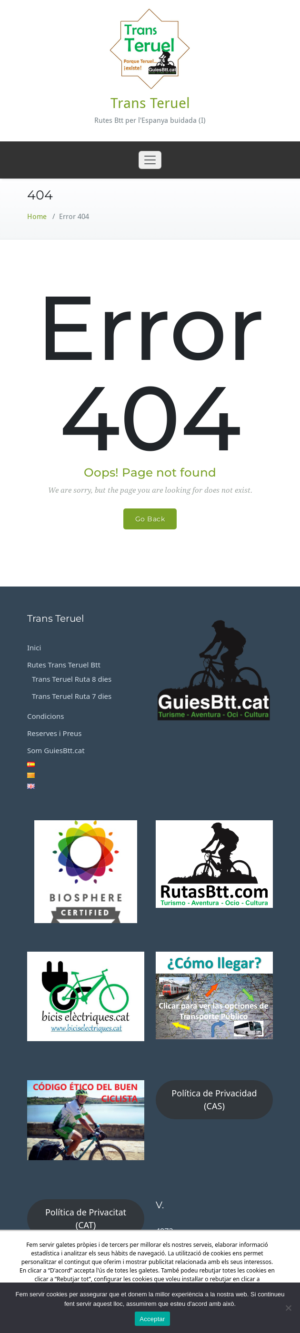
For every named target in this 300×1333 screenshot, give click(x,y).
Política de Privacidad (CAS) (214, 1099)
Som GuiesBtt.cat (56, 750)
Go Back (150, 519)
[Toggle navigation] (150, 160)
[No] (288, 1308)
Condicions (45, 716)
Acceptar (152, 1319)
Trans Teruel (150, 103)
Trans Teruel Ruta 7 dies (71, 696)
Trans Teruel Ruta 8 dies (71, 679)
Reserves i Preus (54, 733)
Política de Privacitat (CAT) (85, 1218)
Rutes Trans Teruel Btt (63, 664)
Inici (34, 647)
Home (37, 216)
